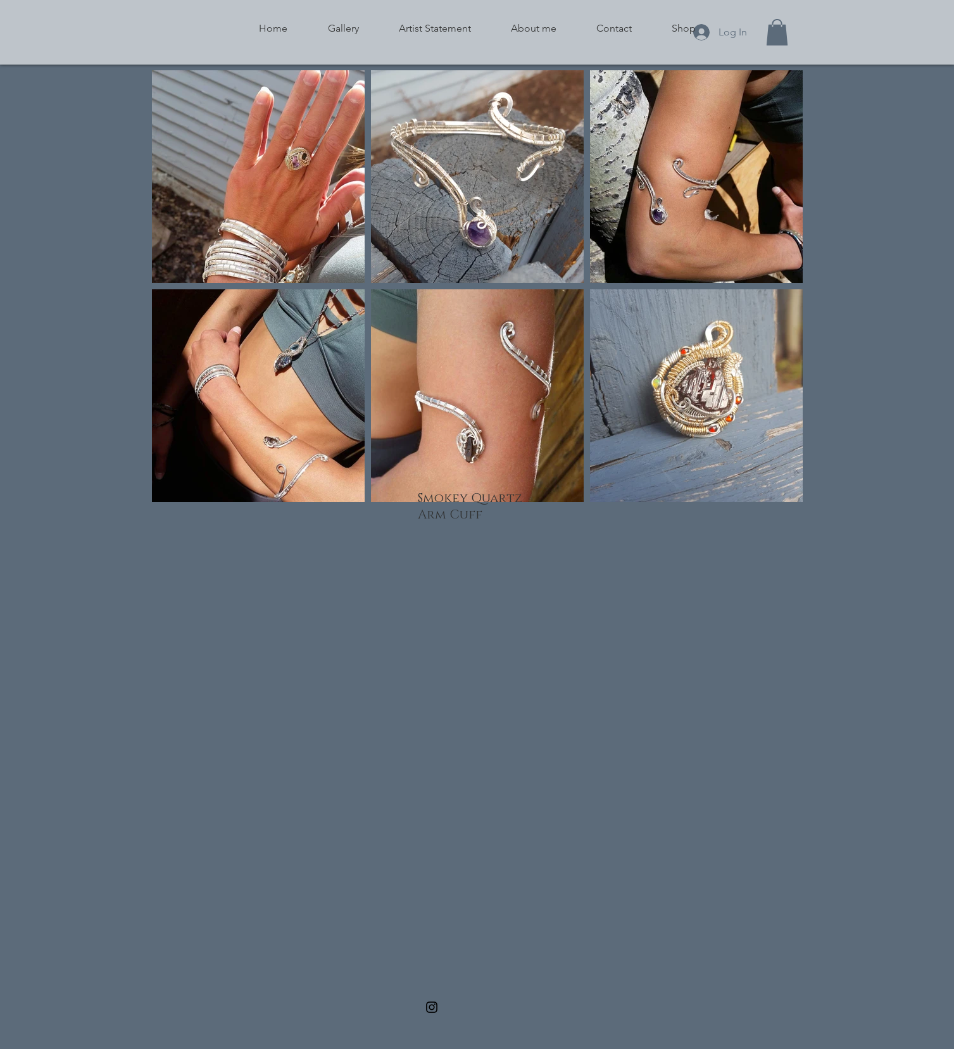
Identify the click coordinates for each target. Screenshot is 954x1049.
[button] (777, 32)
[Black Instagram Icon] (431, 1007)
